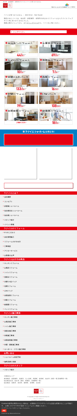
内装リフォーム (10, 300)
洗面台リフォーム (10, 277)
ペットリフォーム (10, 309)
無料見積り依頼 (10, 362)
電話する (53, 7)
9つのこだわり (9, 232)
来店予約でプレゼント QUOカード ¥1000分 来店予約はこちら (38, 138)
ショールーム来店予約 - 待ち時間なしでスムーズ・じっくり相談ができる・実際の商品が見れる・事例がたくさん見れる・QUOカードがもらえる (20, 163)
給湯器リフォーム (10, 304)
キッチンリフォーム (11, 263)
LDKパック (8, 291)
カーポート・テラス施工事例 (15, 349)
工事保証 (7, 246)
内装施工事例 (9, 335)
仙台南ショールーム (11, 215)
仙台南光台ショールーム (13, 211)
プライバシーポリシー (38, 398)
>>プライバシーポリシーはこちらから (16, 408)
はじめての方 (60, 7)
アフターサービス (10, 251)
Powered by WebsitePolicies (11, 413)
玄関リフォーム (10, 286)
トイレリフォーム (10, 272)
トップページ (33, 23)
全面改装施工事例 (10, 340)
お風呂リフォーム (10, 268)
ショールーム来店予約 (12, 357)
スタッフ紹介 (9, 220)
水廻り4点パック (10, 282)
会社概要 (7, 197)
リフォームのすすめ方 (12, 242)
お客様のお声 (9, 255)
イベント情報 (9, 224)
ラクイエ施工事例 (12, 313)
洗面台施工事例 (10, 331)
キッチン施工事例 (10, 317)
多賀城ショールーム (11, 206)
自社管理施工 (9, 237)
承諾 (4, 410)
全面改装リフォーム (11, 295)
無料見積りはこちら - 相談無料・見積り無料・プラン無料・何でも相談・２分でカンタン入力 (55, 163)
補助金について (67, 7)
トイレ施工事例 (10, 326)
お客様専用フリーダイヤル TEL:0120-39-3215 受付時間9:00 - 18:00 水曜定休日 (38, 185)
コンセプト (8, 201)
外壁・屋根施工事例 (11, 345)
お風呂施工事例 (10, 322)
